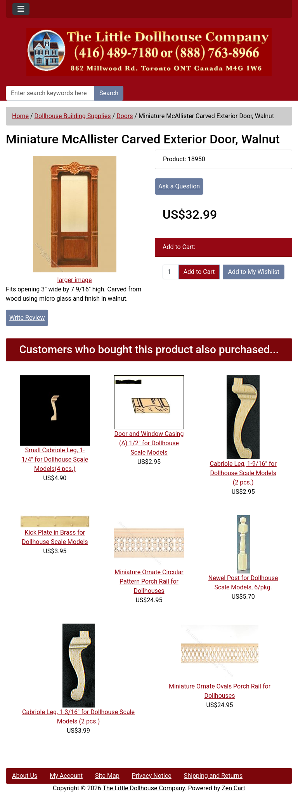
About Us (24, 775)
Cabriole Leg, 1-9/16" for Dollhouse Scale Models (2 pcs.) (243, 473)
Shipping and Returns (213, 775)
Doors (124, 116)
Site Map (107, 775)
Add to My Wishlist (253, 271)
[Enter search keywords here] (50, 93)
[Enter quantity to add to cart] (171, 272)
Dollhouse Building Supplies (73, 116)
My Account (66, 775)
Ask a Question (179, 186)
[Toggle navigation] (20, 9)
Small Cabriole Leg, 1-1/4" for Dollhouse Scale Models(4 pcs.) (55, 459)
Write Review (27, 317)
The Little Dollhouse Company (143, 788)
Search (108, 93)
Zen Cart (233, 788)
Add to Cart (199, 271)
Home (20, 116)
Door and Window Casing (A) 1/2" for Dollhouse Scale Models (149, 443)
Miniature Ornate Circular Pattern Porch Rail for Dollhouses (149, 581)
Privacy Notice (152, 775)
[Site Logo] (149, 52)
